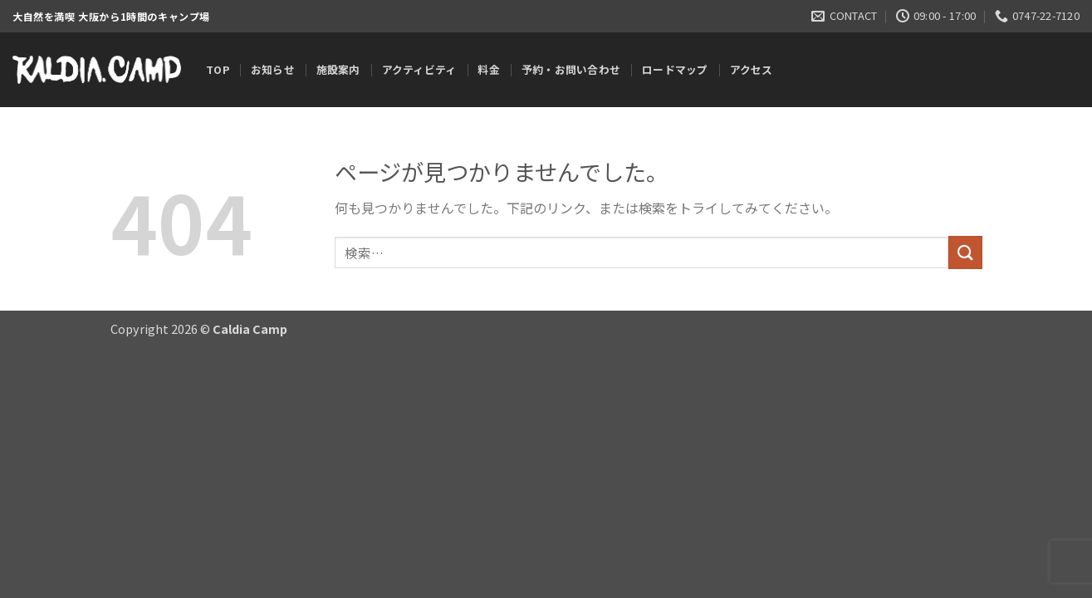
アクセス (751, 69)
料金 (488, 69)
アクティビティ (419, 69)
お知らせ (273, 69)
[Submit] (965, 252)
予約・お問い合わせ (571, 69)
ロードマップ (675, 69)
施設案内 (338, 69)
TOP (217, 69)
